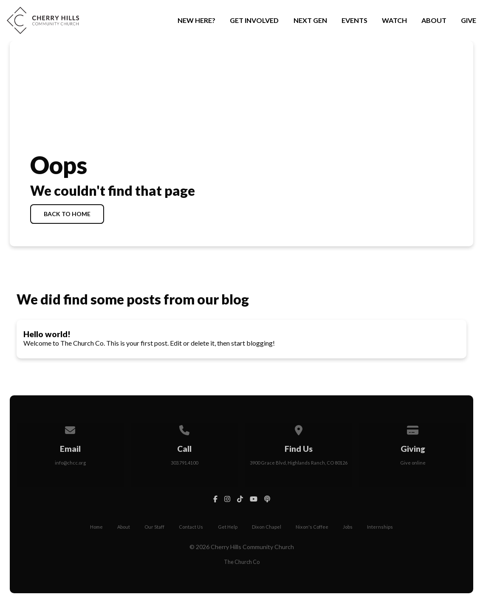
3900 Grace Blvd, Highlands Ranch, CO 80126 (298, 462)
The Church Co (242, 561)
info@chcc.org (70, 462)
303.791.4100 (184, 462)
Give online (413, 462)
